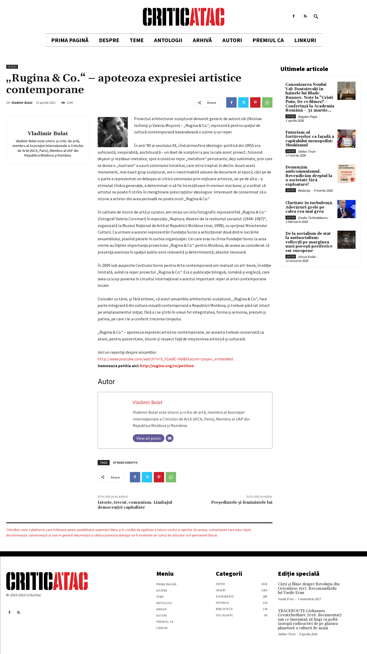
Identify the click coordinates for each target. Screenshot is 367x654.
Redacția (304, 190)
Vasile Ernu (285, 599)
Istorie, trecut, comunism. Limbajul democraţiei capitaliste (135, 505)
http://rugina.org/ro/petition (167, 365)
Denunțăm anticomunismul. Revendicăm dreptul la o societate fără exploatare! (308, 176)
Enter (290, 116)
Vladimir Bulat (21, 102)
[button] (316, 17)
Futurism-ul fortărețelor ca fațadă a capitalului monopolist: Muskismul (309, 139)
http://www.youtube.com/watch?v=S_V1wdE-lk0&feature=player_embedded (165, 358)
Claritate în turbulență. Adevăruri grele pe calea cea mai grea (309, 207)
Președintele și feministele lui (241, 502)
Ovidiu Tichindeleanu (313, 218)
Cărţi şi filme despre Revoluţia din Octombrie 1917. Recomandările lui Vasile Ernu (308, 588)
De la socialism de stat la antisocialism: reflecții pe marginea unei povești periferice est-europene (308, 242)
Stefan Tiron (306, 151)
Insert (12, 67)
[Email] (170, 438)
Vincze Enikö (307, 257)
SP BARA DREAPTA (125, 462)
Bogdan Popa (307, 116)
